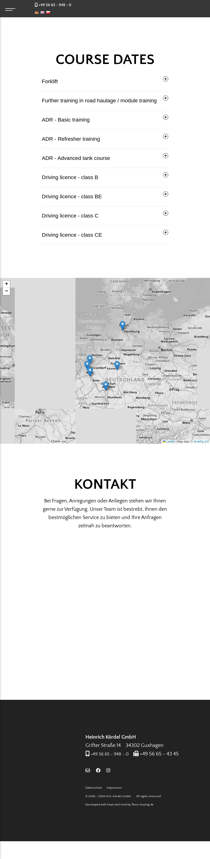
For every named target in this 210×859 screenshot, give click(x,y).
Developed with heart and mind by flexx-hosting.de (119, 822)
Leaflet (169, 441)
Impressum (114, 805)
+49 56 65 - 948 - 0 (112, 763)
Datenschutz (93, 805)
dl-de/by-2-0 (201, 441)
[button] (117, 366)
